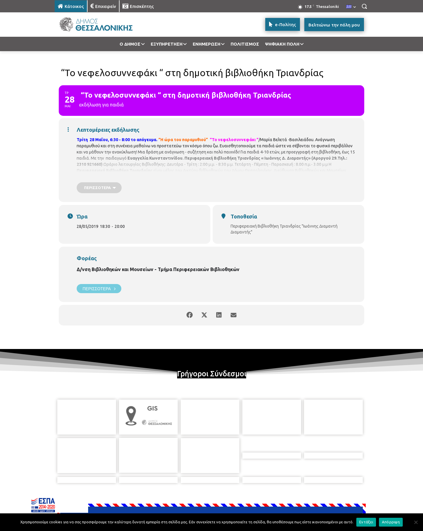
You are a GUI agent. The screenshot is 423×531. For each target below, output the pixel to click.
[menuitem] (351, 7)
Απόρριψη (391, 522)
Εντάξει (366, 522)
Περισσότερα (99, 288)
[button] (364, 6)
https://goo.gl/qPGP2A (322, 176)
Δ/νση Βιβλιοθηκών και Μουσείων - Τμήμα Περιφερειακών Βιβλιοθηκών (158, 269)
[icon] (252, 499)
